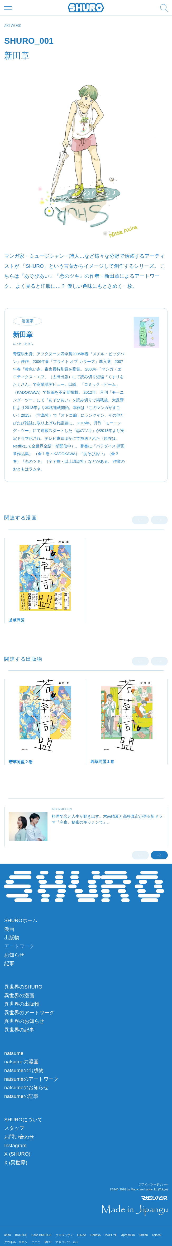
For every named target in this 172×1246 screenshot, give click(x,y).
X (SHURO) (17, 1154)
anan (7, 1235)
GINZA (81, 1235)
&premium (128, 1235)
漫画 (9, 929)
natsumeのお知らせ (26, 1087)
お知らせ (14, 955)
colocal (156, 1235)
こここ (36, 1242)
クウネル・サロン (15, 1242)
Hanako (95, 1235)
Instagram (15, 1145)
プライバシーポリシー (153, 1184)
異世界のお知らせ (24, 1021)
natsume (13, 1053)
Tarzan (143, 1235)
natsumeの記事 (21, 1096)
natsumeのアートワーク (31, 1079)
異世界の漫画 (19, 995)
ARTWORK (12, 26)
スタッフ (14, 1128)
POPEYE (111, 1235)
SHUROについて (23, 1119)
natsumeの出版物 (24, 1070)
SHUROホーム (20, 920)
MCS (48, 1242)
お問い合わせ (19, 1137)
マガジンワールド (67, 1242)
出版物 (11, 937)
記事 (9, 963)
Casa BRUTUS (41, 1235)
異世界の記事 (19, 1030)
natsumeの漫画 (21, 1061)
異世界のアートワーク (29, 1012)
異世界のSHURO (23, 987)
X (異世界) (15, 1162)
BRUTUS (21, 1235)
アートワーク (19, 946)
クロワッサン (64, 1235)
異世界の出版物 (21, 1004)
